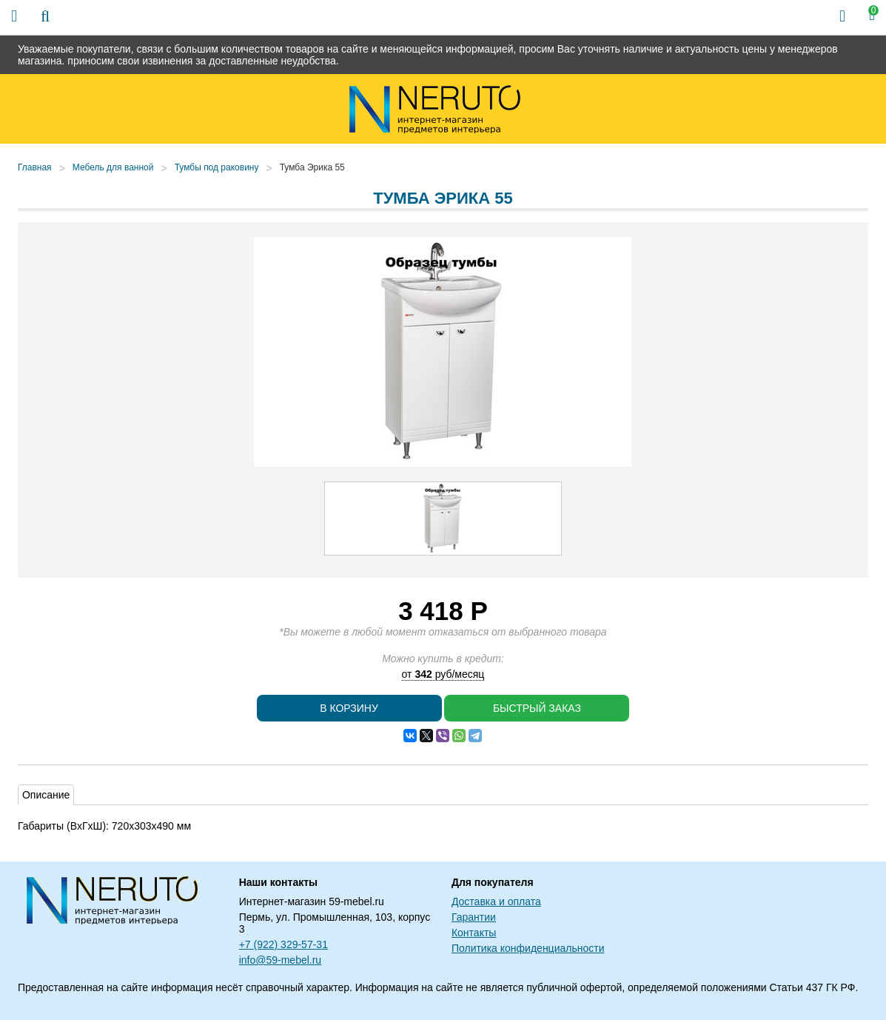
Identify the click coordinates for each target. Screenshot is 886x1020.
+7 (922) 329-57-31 (283, 944)
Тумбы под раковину (217, 167)
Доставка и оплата (496, 901)
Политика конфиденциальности (528, 948)
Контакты (474, 933)
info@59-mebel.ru (280, 960)
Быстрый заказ (537, 708)
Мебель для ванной (113, 167)
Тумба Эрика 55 (312, 167)
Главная (35, 167)
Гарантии (474, 917)
